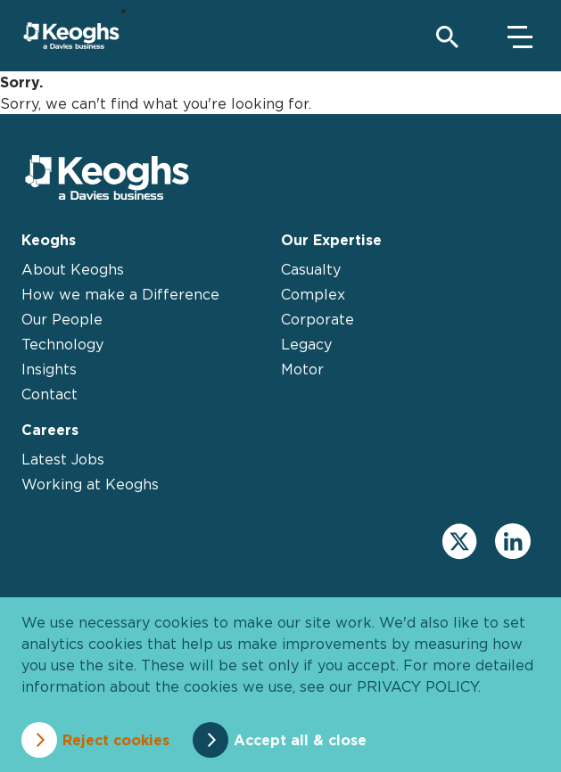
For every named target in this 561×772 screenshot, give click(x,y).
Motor (302, 369)
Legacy (306, 344)
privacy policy (417, 686)
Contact (49, 394)
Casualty (311, 269)
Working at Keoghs (90, 484)
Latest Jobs (62, 459)
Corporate (317, 319)
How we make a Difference (120, 294)
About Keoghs (72, 269)
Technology (62, 344)
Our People (62, 319)
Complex (313, 294)
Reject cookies (115, 740)
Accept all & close (300, 740)
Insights (49, 369)
